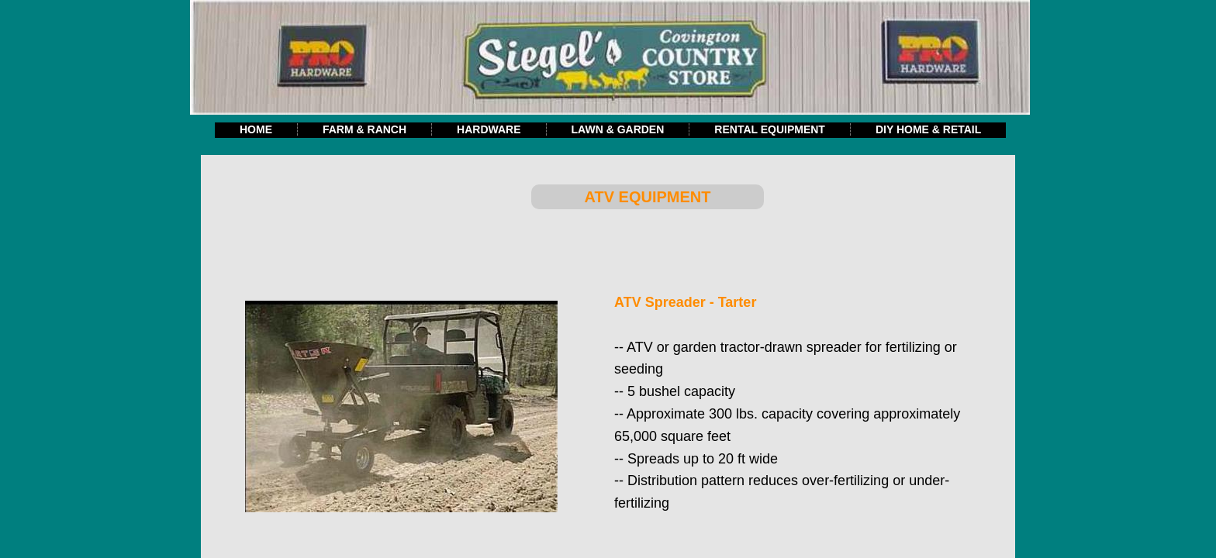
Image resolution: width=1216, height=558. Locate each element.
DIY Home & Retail (928, 129)
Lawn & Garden (618, 129)
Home (256, 129)
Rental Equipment (769, 129)
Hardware (488, 129)
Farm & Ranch (364, 129)
